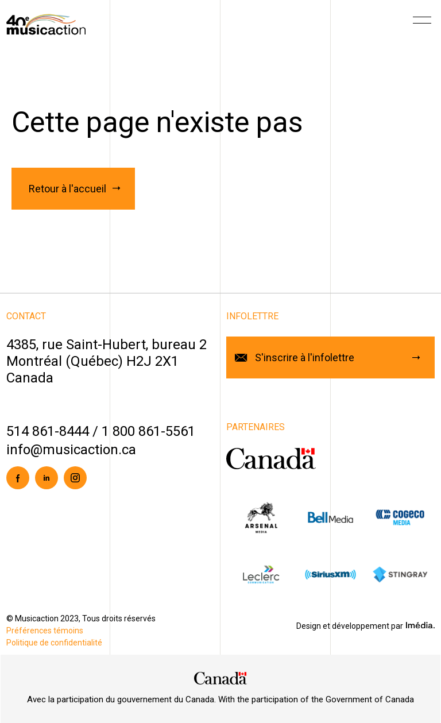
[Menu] (422, 24)
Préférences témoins (44, 630)
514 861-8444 (47, 431)
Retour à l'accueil (67, 189)
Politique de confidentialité (54, 642)
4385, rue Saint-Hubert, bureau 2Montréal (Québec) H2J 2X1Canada (106, 361)
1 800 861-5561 (148, 431)
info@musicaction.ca (71, 450)
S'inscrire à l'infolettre (304, 357)
